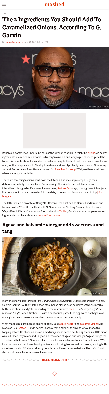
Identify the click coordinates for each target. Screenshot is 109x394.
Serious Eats (64, 188)
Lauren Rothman (13, 42)
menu (72, 309)
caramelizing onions (48, 215)
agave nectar (67, 323)
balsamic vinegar (89, 323)
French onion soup (65, 169)
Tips (4, 13)
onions (91, 153)
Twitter (63, 211)
